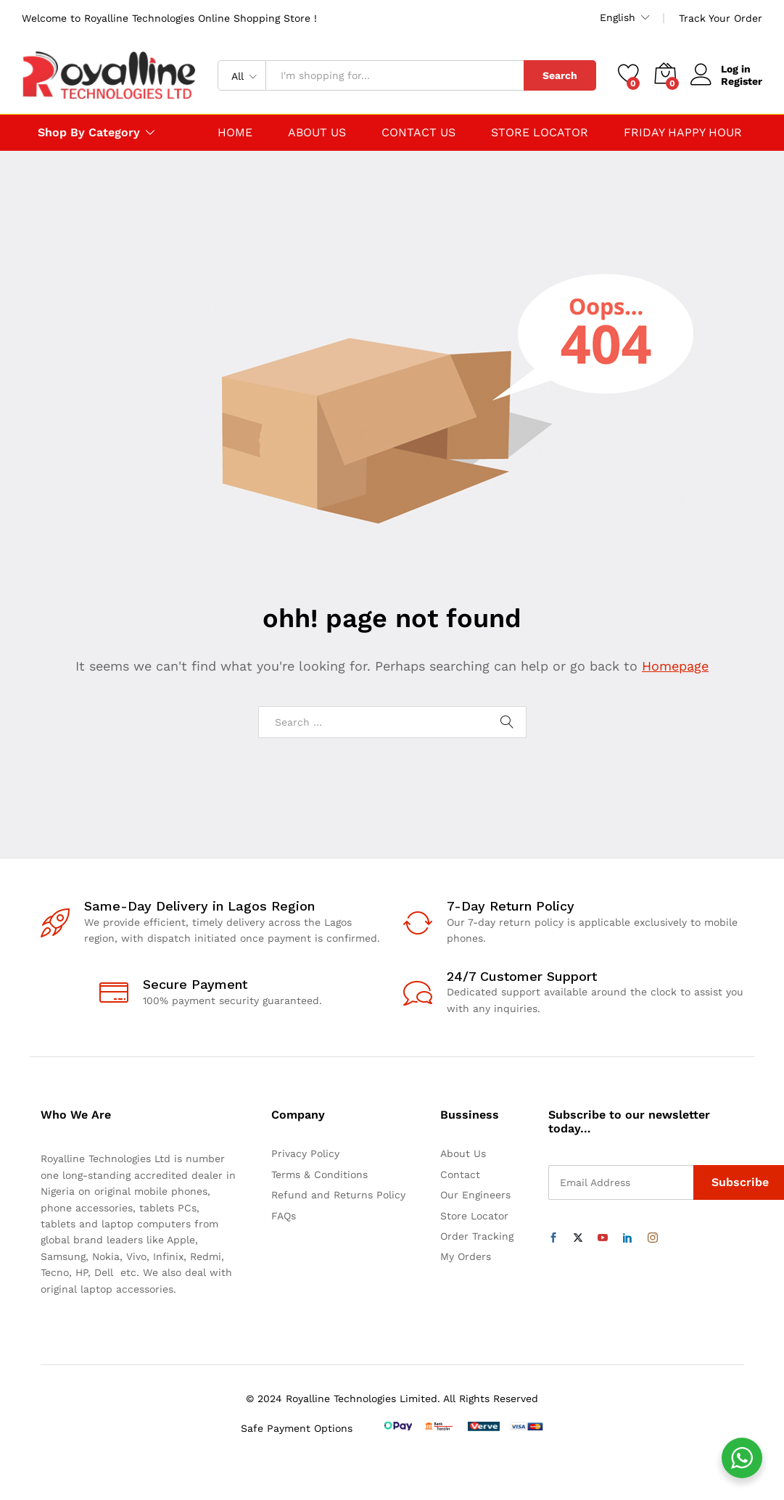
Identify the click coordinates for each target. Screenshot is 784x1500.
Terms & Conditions (319, 1174)
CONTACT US (418, 132)
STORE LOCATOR (539, 132)
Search (559, 75)
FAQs (283, 1216)
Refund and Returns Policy (338, 1195)
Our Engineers (475, 1195)
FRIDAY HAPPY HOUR (683, 132)
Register (741, 81)
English (617, 17)
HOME (235, 132)
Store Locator (474, 1216)
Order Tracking (476, 1236)
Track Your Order (720, 18)
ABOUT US (317, 132)
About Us (463, 1153)
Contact (460, 1174)
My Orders (465, 1256)
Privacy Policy (305, 1153)
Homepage (675, 666)
